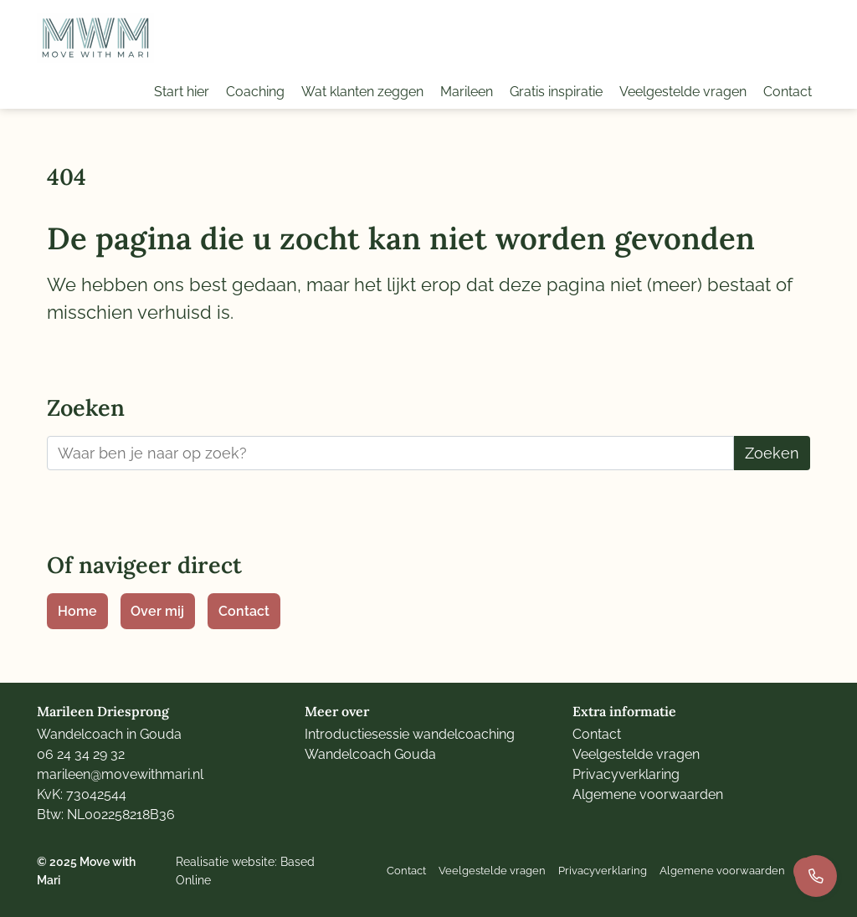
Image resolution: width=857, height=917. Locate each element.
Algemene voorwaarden (647, 794)
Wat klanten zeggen (362, 92)
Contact (787, 92)
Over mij (157, 611)
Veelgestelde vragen (683, 92)
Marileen (466, 92)
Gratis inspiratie (556, 92)
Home (77, 611)
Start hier (181, 92)
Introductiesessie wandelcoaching (410, 734)
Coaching (255, 92)
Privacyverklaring (626, 774)
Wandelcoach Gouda (370, 754)
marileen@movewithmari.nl (120, 774)
